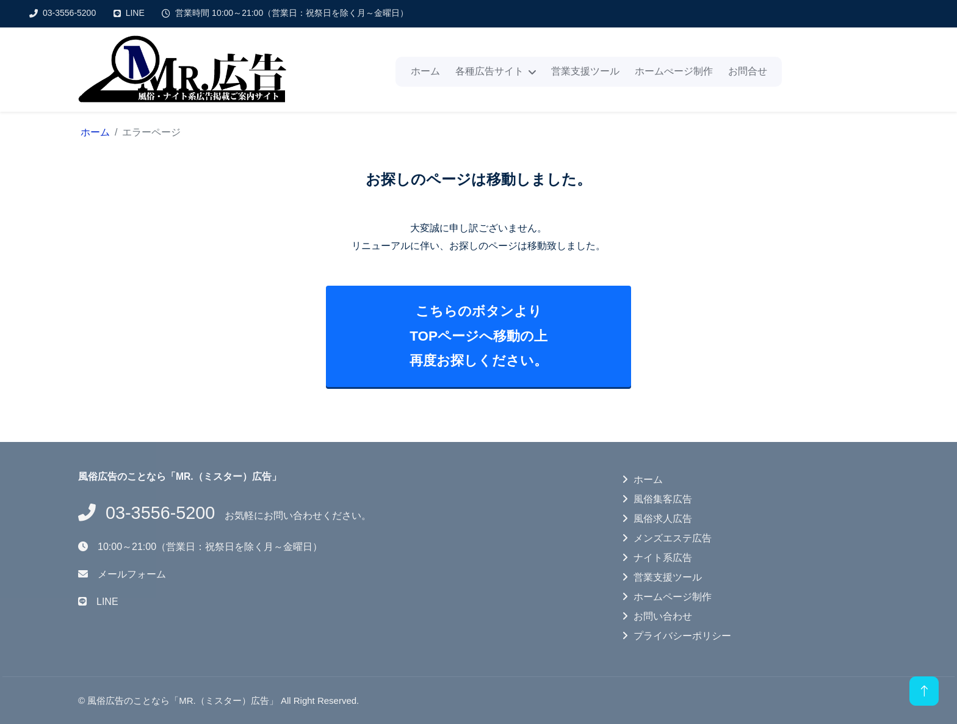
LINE (135, 13)
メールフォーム (132, 574)
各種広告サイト (489, 71)
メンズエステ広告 (673, 538)
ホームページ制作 (673, 597)
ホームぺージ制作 (674, 71)
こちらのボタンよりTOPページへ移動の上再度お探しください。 (478, 335)
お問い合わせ (663, 616)
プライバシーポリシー (682, 636)
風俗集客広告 (663, 499)
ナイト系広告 (663, 557)
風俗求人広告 (663, 518)
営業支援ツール (585, 71)
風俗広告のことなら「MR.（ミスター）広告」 (182, 700)
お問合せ (747, 71)
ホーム (425, 71)
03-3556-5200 (69, 13)
